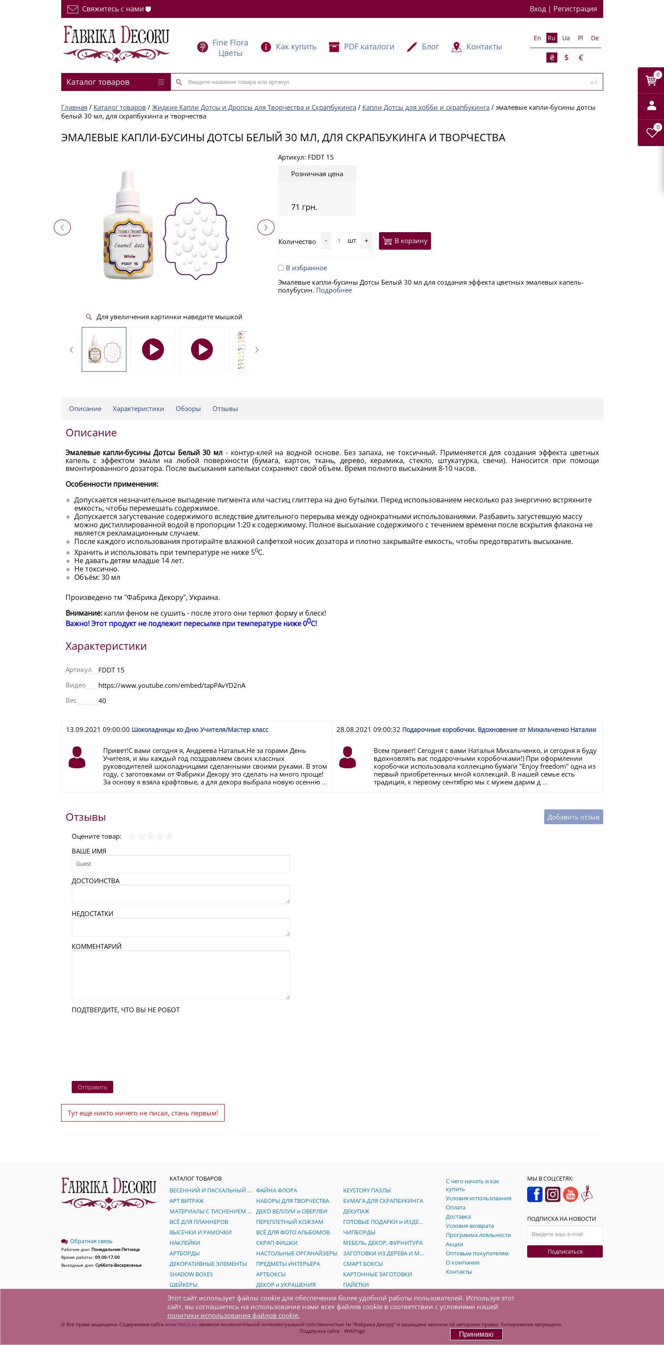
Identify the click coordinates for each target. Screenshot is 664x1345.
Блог (430, 46)
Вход (538, 9)
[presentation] (107, 1045)
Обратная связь (87, 1241)
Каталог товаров (115, 82)
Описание (85, 408)
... (324, 781)
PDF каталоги (369, 46)
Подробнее (334, 290)
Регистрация (575, 9)
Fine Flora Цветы (230, 47)
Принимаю (476, 1334)
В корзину (405, 240)
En (537, 38)
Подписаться (565, 1251)
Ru (552, 38)
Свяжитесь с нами (109, 9)
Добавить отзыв (574, 816)
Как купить (296, 46)
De (595, 38)
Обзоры (188, 408)
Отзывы (225, 408)
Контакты (484, 46)
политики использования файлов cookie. (233, 1315)
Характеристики (138, 408)
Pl (580, 38)
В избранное (302, 267)
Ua (566, 38)
